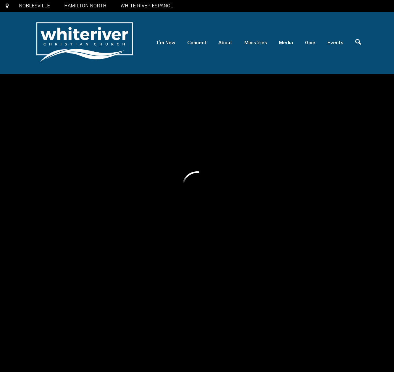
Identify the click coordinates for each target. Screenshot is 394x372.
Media (286, 42)
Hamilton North (85, 6)
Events (335, 42)
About (225, 42)
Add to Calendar (74, 112)
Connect (196, 42)
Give (310, 42)
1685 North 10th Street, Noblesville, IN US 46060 (171, 310)
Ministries (255, 42)
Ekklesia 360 (197, 355)
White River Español (147, 6)
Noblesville (34, 6)
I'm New (166, 42)
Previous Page (297, 227)
